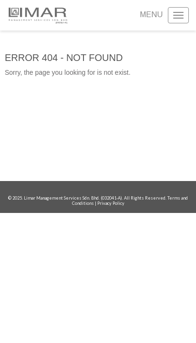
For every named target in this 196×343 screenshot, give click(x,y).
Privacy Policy (110, 203)
